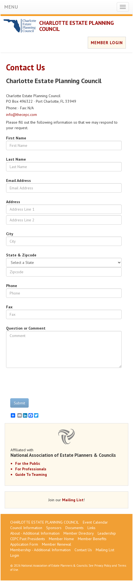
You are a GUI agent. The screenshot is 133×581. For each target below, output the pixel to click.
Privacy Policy (102, 565)
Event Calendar (95, 522)
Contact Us (83, 549)
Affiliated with (66, 452)
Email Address (18, 180)
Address (13, 201)
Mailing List (73, 499)
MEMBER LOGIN (107, 42)
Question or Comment (26, 328)
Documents (74, 527)
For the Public (27, 463)
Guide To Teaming (31, 474)
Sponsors (54, 527)
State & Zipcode (21, 255)
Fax (9, 306)
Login (14, 555)
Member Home (61, 538)
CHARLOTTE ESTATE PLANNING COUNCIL (76, 26)
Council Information (26, 527)
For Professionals (30, 468)
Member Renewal (56, 544)
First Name (16, 138)
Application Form (24, 544)
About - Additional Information (35, 533)
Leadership (107, 533)
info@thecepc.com (21, 114)
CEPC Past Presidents (27, 538)
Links (91, 527)
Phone (11, 285)
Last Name (16, 159)
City (9, 233)
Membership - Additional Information (40, 549)
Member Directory (78, 533)
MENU (11, 7)
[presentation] (48, 383)
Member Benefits (92, 538)
